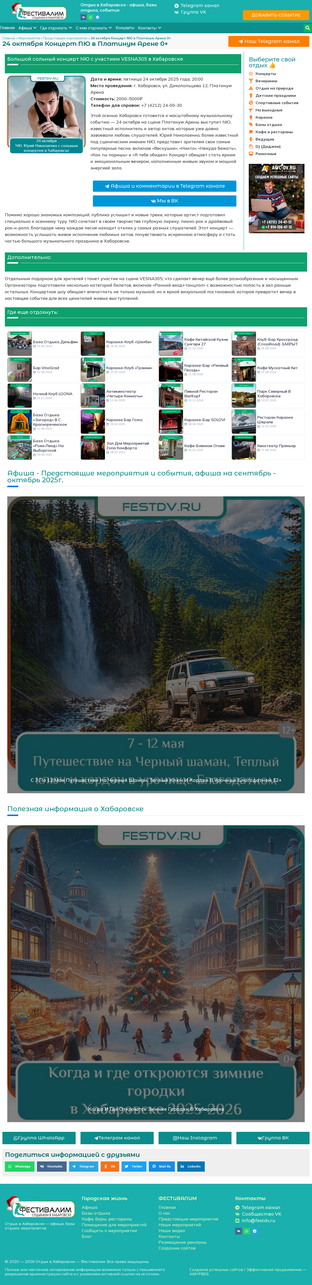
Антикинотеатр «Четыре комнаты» (124, 393)
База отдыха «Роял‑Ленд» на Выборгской (48, 445)
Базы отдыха (96, 1213)
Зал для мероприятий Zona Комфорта (127, 445)
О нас (164, 1213)
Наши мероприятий (180, 1224)
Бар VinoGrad (46, 367)
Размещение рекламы (183, 1242)
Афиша (27, 27)
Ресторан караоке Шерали (275, 419)
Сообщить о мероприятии (109, 1230)
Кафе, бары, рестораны (107, 1219)
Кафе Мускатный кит (277, 367)
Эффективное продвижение (274, 1269)
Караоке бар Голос (124, 419)
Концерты (125, 27)
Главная (7, 27)
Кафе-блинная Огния (204, 445)
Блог (87, 1236)
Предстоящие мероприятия (65, 38)
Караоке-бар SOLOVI (204, 419)
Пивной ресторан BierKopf (201, 393)
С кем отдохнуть (94, 27)
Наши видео (172, 1230)
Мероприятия (29, 38)
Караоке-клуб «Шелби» (129, 341)
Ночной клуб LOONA (52, 393)
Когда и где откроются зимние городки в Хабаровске (156, 1109)
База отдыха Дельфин (55, 341)
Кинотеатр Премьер (276, 445)
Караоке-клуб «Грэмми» (129, 367)
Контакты (149, 27)
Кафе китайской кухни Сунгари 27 (206, 341)
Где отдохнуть (56, 27)
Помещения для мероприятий (114, 1224)
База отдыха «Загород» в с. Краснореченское (50, 419)
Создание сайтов (177, 1248)
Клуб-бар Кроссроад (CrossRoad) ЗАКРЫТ (277, 341)
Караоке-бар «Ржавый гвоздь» (206, 367)
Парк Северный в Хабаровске (274, 393)
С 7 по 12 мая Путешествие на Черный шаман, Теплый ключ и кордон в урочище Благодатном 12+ (156, 780)
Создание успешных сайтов (216, 1269)
